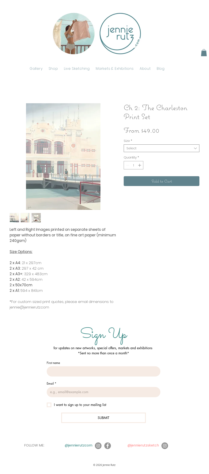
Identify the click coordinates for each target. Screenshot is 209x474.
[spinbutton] (133, 165)
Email (51, 383)
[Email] (102, 392)
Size (128, 141)
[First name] (102, 371)
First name (53, 363)
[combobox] (161, 148)
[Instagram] (98, 445)
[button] (204, 52)
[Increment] (140, 165)
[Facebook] (107, 445)
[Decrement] (127, 165)
